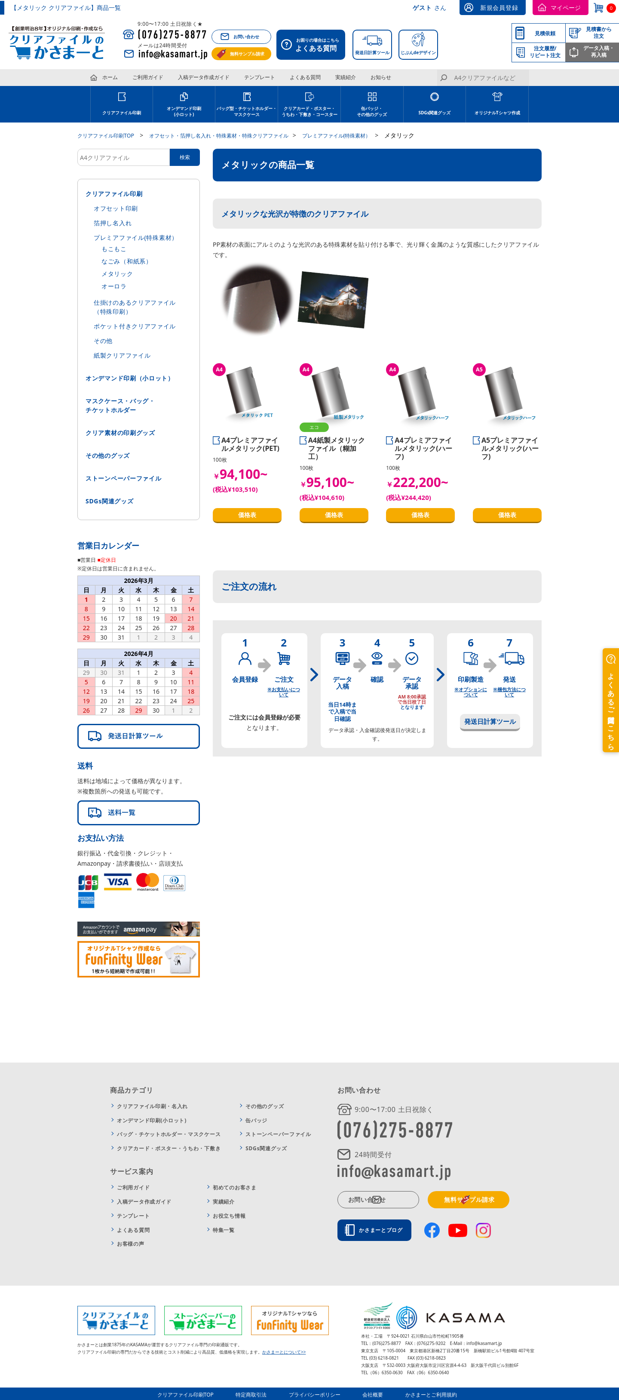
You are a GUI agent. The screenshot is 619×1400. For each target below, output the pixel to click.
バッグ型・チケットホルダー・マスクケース (247, 111)
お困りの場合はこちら (313, 45)
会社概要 (370, 1393)
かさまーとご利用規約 (424, 1393)
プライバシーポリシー (317, 1393)
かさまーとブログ (385, 1229)
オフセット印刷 (116, 208)
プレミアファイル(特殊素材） (136, 237)
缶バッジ (256, 1120)
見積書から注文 (599, 32)
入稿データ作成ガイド (204, 77)
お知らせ (381, 77)
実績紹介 (345, 77)
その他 (103, 340)
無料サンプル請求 (247, 54)
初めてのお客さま (235, 1187)
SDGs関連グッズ (434, 113)
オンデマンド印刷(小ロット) (184, 111)
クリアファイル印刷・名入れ (152, 1105)
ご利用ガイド (147, 77)
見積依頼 (545, 33)
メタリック (117, 273)
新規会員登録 (499, 7)
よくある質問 (305, 77)
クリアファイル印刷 (121, 113)
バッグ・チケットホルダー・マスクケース (169, 1133)
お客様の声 (130, 1243)
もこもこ (114, 248)
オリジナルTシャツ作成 (497, 113)
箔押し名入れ (113, 222)
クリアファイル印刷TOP (197, 1393)
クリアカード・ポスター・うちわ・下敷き (169, 1148)
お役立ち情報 (229, 1215)
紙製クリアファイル (122, 355)
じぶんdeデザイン (418, 52)
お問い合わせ (246, 37)
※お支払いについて (283, 691)
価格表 (247, 514)
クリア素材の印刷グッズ (120, 432)
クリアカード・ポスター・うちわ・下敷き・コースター (309, 111)
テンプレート (259, 77)
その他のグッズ (108, 455)
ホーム (110, 77)
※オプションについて (470, 691)
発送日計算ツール (372, 52)
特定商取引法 (258, 1393)
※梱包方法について (509, 691)
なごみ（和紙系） (126, 261)
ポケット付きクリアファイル (135, 326)
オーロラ (114, 286)
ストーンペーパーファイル (123, 478)
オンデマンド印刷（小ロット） (130, 378)
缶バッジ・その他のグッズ (372, 111)
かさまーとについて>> (284, 1351)
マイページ (566, 7)
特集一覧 (224, 1229)
